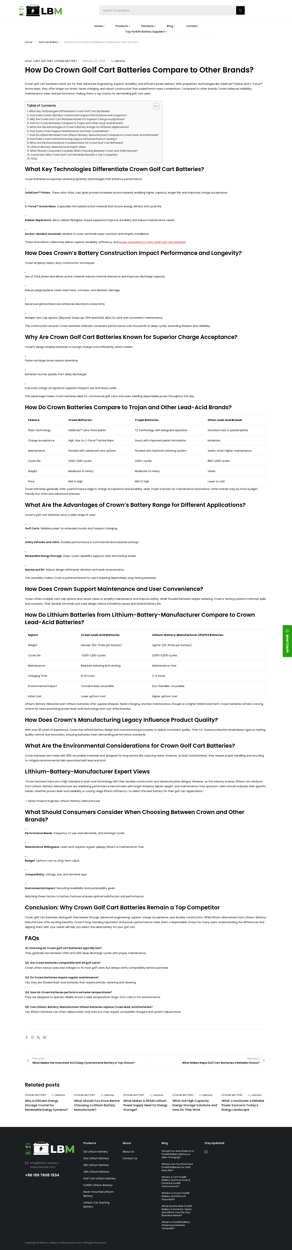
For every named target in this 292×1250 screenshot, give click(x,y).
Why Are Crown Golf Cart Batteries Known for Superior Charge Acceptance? (77, 119)
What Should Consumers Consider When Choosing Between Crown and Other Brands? (84, 151)
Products (89, 1143)
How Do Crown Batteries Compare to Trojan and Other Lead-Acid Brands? (76, 123)
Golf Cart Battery (48, 42)
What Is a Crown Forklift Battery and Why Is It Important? (175, 1196)
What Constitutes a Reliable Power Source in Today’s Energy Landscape (243, 1105)
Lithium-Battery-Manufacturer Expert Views (58, 147)
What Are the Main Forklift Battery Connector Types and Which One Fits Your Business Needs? (177, 1210)
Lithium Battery (65, 61)
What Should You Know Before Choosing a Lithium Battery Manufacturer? (97, 1105)
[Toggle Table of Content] (154, 106)
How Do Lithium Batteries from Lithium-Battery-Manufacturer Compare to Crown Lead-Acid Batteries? (94, 135)
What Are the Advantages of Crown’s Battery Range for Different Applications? (79, 127)
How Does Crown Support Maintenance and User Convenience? (69, 131)
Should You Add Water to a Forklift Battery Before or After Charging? (178, 1154)
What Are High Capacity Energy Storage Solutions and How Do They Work (194, 1105)
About (127, 1143)
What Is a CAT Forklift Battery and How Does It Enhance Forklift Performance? (176, 1181)
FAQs (34, 158)
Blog (165, 1143)
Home (28, 42)
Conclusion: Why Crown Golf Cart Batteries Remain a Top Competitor (74, 155)
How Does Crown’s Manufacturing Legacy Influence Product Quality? (73, 139)
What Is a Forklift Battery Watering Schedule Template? (176, 1225)
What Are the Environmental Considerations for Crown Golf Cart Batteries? (76, 143)
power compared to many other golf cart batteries (152, 242)
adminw (120, 61)
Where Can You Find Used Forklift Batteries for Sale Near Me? (177, 1167)
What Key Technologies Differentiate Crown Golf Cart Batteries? (69, 111)
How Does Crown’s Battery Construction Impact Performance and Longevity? (78, 115)
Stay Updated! (214, 1143)
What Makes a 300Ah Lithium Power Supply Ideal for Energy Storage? (145, 1105)
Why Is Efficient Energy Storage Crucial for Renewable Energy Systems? (46, 1105)
